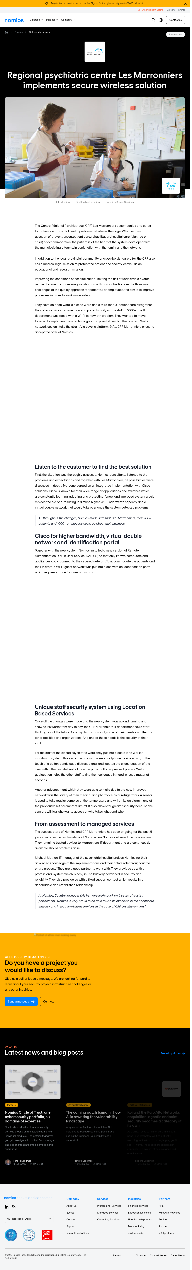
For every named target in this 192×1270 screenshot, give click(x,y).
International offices (77, 1233)
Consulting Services (108, 1219)
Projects (19, 32)
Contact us (175, 19)
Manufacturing (136, 1226)
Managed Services (107, 1212)
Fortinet (163, 1219)
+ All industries (136, 1233)
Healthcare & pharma (140, 1219)
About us (71, 1205)
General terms (178, 1255)
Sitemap (117, 1255)
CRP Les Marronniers (39, 32)
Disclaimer (141, 1255)
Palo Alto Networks (169, 1212)
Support (70, 1226)
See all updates (173, 1053)
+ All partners (166, 1233)
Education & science (139, 1212)
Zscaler (163, 1226)
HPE (161, 1205)
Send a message (21, 1001)
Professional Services (109, 1205)
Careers (70, 1219)
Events (70, 1212)
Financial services (138, 1205)
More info (139, 3)
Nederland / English (29, 1218)
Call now (48, 1001)
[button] (153, 20)
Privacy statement (158, 1255)
